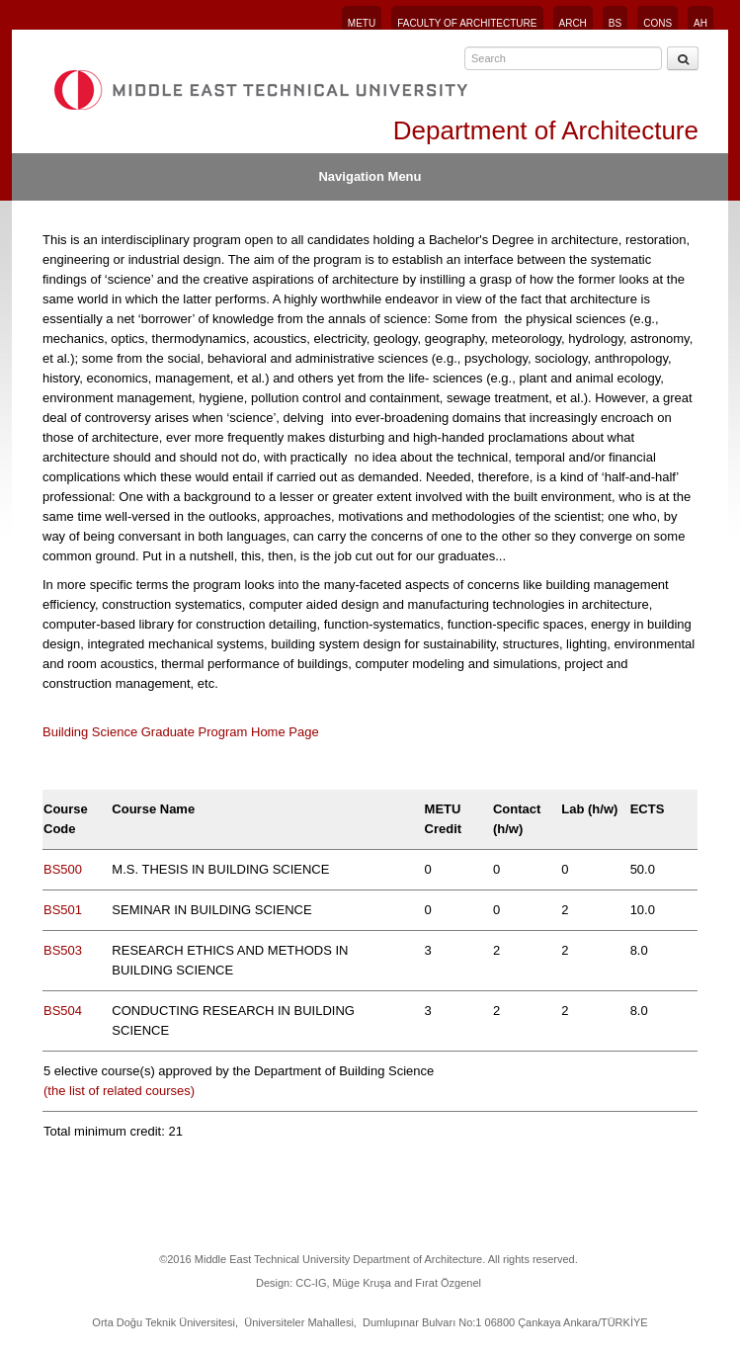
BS (615, 23)
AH (700, 23)
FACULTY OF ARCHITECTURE (466, 23)
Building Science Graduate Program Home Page (180, 731)
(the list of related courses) (121, 1090)
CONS (657, 23)
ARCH (573, 23)
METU (361, 23)
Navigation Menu (369, 176)
